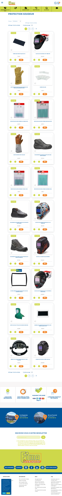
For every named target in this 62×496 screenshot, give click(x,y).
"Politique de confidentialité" (5, 490)
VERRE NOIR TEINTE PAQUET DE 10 (19, 53)
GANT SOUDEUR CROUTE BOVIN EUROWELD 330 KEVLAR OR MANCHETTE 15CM (19, 87)
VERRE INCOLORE (43, 87)
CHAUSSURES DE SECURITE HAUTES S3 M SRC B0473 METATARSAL (19, 223)
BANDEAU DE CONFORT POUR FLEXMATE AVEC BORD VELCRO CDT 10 (42, 325)
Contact (19, 467)
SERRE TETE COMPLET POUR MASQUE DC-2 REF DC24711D (19, 360)
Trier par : (10, 21)
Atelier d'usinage (22, 480)
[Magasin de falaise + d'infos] (11, 418)
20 (31, 25)
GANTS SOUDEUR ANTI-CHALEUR (19, 154)
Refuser (4, 493)
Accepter (8, 493)
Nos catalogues (51, 467)
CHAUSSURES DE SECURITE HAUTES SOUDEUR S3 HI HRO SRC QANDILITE (19, 257)
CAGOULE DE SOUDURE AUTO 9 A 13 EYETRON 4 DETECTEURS (42, 291)
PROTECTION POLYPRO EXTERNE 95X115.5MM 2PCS (43, 121)
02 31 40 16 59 (24, 418)
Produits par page (26, 25)
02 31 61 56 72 (52, 418)
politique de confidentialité (35, 443)
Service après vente (23, 482)
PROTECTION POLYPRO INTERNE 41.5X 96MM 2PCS (19, 121)
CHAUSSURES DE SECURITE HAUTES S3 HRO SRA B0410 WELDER (42, 155)
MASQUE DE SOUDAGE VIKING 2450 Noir (43, 359)
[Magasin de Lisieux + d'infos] (40, 418)
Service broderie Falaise (24, 479)
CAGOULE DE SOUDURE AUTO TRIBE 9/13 (43, 53)
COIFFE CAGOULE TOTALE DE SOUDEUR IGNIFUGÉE (19, 325)
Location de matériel (23, 483)
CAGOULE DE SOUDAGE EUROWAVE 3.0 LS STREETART (43, 223)
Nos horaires (9, 467)
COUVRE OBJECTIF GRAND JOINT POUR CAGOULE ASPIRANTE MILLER (19, 291)
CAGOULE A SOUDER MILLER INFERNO (43, 256)
